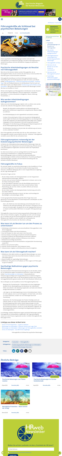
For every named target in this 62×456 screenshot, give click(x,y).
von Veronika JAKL (25, 33)
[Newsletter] (48, 29)
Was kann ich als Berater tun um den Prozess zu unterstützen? (52, 67)
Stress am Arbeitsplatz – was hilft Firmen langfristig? (16, 329)
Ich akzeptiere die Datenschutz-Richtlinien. (20, 452)
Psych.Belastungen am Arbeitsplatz (14, 274)
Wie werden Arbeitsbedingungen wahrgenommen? (52, 51)
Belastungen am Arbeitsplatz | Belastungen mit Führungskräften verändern (22, 328)
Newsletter (54, 26)
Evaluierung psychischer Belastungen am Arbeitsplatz (26, 344)
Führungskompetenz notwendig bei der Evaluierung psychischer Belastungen (53, 58)
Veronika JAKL (15, 385)
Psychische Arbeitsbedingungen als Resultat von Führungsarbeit (53, 45)
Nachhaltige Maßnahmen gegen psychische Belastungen (53, 77)
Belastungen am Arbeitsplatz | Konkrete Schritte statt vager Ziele (19, 326)
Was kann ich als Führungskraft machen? (53, 73)
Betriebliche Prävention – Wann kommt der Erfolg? (14, 407)
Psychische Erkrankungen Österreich (21, 347)
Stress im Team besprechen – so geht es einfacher (15, 324)
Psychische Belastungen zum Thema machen (13, 380)
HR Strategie (54, 376)
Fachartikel (58, 22)
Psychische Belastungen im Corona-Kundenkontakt (45, 380)
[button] (13, 351)
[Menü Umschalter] (2, 19)
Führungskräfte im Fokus (53, 62)
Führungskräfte (25, 342)
